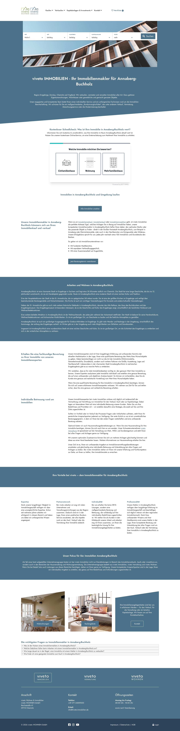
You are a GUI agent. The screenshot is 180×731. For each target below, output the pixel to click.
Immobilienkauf (99, 222)
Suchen (148, 36)
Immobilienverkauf (85, 222)
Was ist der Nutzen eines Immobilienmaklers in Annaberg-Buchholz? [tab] (48, 645)
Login (155, 724)
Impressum (114, 724)
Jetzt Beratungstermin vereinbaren (83, 261)
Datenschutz (125, 724)
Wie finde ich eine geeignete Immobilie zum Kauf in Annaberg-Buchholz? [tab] (50, 654)
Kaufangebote (90, 623)
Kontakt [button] (98, 10)
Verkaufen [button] (60, 10)
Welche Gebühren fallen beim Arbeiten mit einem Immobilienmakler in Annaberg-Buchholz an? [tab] (59, 648)
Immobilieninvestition (118, 222)
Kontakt (137, 623)
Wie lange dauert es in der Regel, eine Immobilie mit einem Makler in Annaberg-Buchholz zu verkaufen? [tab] (62, 651)
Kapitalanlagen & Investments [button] (79, 10)
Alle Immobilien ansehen (90, 208)
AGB (133, 724)
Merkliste (117, 10)
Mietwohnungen (43, 623)
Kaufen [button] (49, 10)
